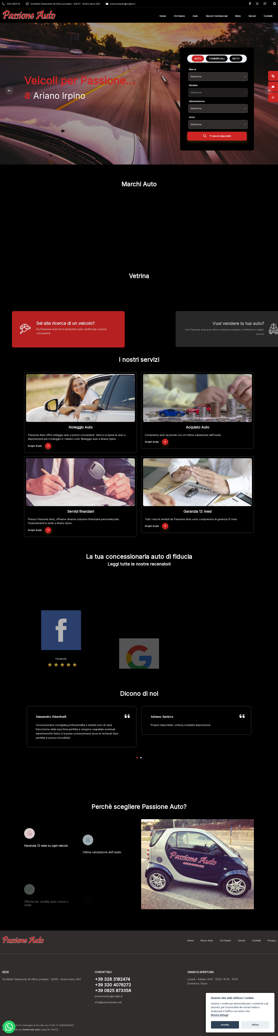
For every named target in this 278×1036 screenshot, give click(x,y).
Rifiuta (255, 1024)
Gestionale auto (31, 1029)
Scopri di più (39, 445)
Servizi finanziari (80, 511)
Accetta (225, 1024)
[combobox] (218, 76)
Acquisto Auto (197, 427)
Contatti (256, 940)
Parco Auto (207, 940)
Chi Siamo (225, 940)
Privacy (272, 940)
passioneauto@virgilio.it (120, 3)
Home (190, 940)
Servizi (241, 940)
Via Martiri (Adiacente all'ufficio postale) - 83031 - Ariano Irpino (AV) (63, 3)
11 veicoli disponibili (217, 136)
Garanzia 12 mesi (198, 511)
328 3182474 (11, 3)
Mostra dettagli (219, 1015)
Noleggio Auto (81, 427)
